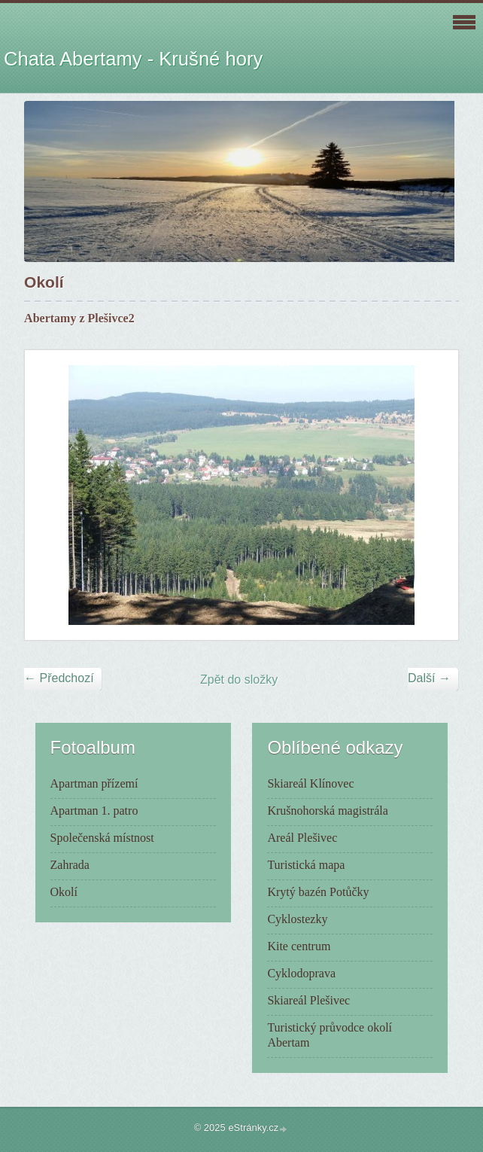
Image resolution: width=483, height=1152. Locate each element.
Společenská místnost (102, 837)
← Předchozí (58, 678)
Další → (429, 678)
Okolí (63, 891)
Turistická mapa (306, 864)
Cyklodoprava (301, 973)
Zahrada (70, 864)
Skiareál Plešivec (308, 1000)
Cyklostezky (297, 919)
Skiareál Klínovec (310, 783)
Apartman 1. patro (94, 810)
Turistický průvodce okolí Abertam (329, 1035)
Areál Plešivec (302, 837)
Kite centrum (298, 946)
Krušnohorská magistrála (327, 810)
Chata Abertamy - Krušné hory (133, 58)
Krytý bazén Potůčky (318, 891)
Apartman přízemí (94, 783)
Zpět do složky (239, 679)
